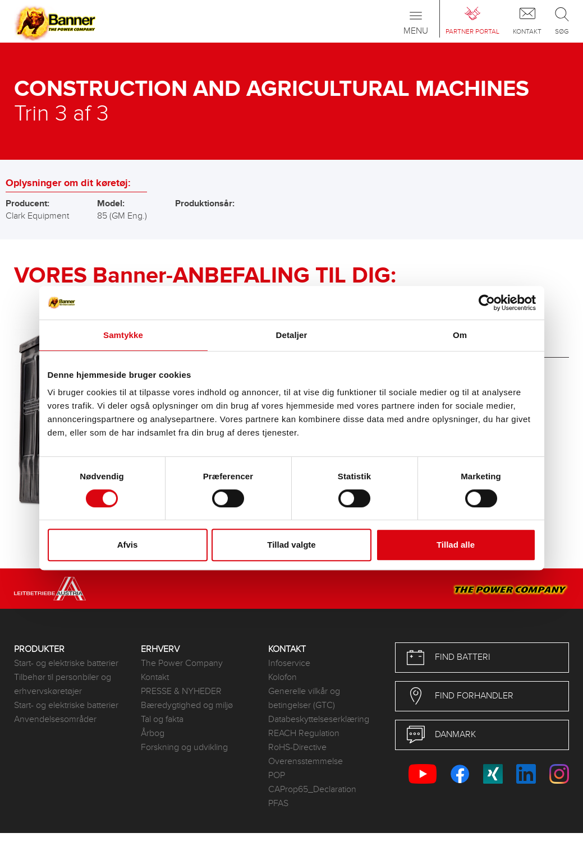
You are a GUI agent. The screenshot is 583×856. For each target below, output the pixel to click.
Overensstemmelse (305, 761)
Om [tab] (460, 335)
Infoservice (289, 663)
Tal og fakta (162, 719)
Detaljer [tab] (291, 335)
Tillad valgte (291, 544)
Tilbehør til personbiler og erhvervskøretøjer (62, 684)
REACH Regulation (303, 733)
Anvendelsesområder (55, 719)
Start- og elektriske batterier (66, 663)
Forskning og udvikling (184, 747)
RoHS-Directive (297, 747)
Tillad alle (456, 544)
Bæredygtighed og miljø (187, 705)
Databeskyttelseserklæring (318, 719)
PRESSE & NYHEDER (181, 691)
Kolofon (282, 677)
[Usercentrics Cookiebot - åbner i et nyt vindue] (487, 302)
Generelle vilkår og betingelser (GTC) (304, 698)
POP (276, 775)
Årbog (152, 733)
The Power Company (182, 663)
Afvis (127, 544)
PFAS (278, 803)
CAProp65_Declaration (312, 789)
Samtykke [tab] (123, 335)
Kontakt (155, 677)
